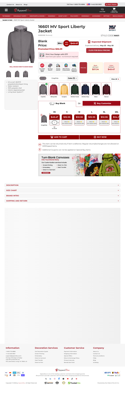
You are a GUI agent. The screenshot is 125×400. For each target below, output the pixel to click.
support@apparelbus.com (13, 356)
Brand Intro (12, 196)
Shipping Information (70, 353)
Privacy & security (69, 360)
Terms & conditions (98, 356)
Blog (94, 360)
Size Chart (11, 190)
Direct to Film (39, 362)
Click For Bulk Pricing (99, 50)
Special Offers (68, 356)
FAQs (94, 358)
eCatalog (95, 362)
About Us (19, 4)
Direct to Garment (40, 358)
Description (12, 185)
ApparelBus (21, 383)
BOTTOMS (106, 16)
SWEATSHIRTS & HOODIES (37, 16)
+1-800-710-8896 (11, 351)
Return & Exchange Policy (71, 358)
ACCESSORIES (96, 16)
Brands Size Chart (69, 362)
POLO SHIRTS (74, 16)
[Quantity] (54, 123)
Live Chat (102, 10)
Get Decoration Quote (41, 351)
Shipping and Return (16, 201)
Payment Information (70, 351)
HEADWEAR (51, 16)
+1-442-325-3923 (94, 4)
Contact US (96, 353)
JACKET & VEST (62, 16)
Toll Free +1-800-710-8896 (76, 4)
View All (114, 79)
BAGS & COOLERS (118, 16)
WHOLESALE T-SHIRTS (19, 16)
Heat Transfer (39, 360)
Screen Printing (39, 353)
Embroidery (38, 356)
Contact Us (10, 4)
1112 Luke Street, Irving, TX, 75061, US (16, 361)
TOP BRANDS (6, 16)
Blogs (25, 4)
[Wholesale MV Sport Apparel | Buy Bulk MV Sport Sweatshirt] (112, 28)
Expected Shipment (99, 42)
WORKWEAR (85, 16)
